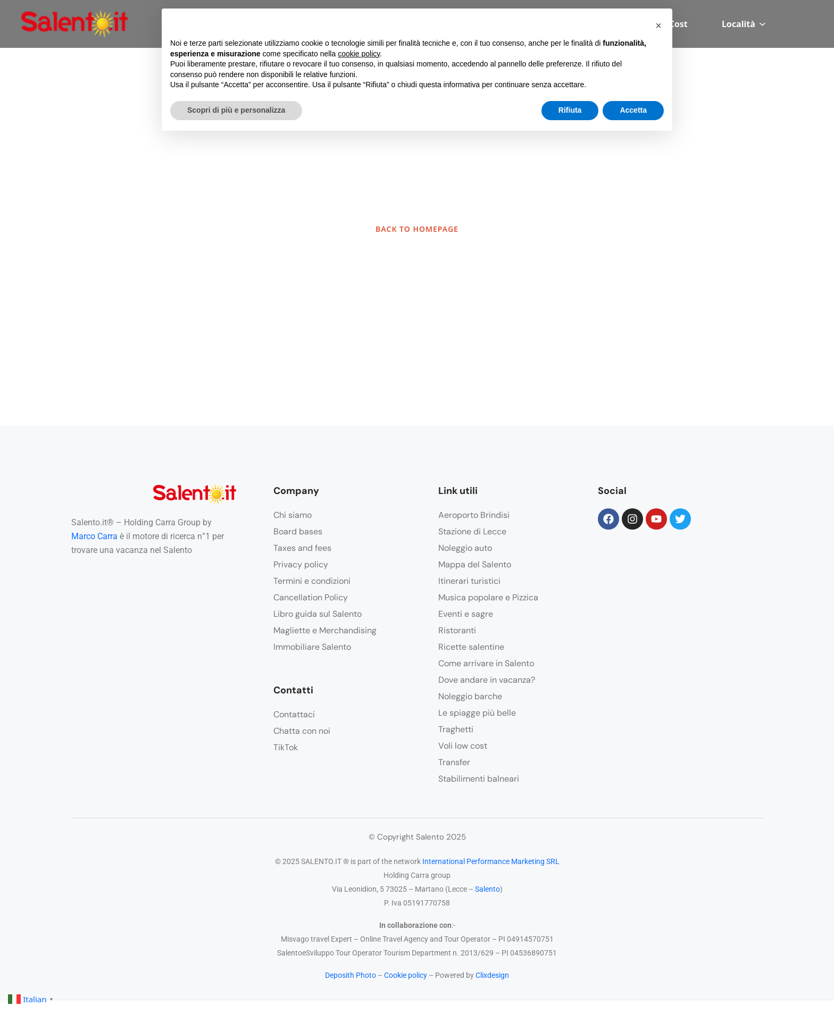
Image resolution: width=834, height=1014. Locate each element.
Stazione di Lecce (472, 531)
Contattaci (294, 714)
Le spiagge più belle (477, 712)
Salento (487, 889)
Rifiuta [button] (570, 110)
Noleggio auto (465, 548)
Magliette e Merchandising (325, 630)
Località (744, 24)
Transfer (454, 762)
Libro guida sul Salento (317, 613)
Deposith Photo (350, 975)
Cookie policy (405, 975)
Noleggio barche (470, 696)
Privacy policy (300, 564)
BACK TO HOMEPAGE (417, 229)
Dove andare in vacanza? (486, 679)
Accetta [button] (633, 110)
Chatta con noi (301, 730)
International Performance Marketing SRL (491, 861)
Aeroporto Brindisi (474, 515)
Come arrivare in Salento (486, 663)
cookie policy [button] (359, 53)
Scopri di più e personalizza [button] (236, 110)
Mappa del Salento (474, 564)
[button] (658, 25)
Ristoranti (457, 630)
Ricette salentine (471, 646)
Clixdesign (492, 975)
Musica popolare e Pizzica (488, 597)
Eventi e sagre (465, 613)
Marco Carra (94, 536)
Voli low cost (462, 745)
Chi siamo (292, 515)
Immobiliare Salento (312, 646)
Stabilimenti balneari (478, 778)
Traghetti (455, 729)
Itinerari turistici (469, 580)
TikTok (285, 747)
